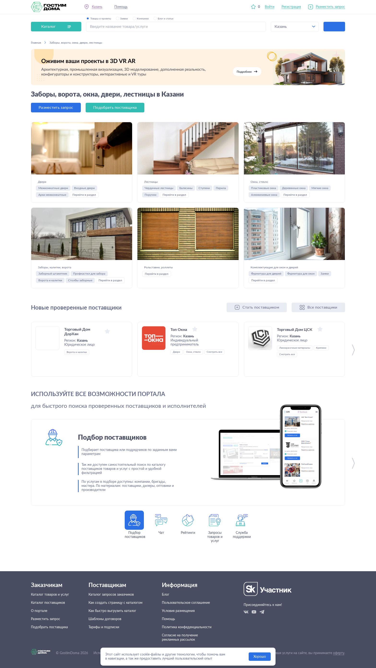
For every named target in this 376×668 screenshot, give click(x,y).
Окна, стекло (266, 181)
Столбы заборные (80, 287)
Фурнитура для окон (301, 287)
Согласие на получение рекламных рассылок (180, 637)
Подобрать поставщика (115, 107)
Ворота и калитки (50, 287)
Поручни (150, 198)
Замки (325, 287)
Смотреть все (214, 365)
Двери (44, 181)
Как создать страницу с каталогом (115, 603)
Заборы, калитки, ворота (69, 270)
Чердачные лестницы (159, 191)
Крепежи (321, 361)
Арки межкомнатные (52, 198)
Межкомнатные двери (53, 191)
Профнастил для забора (89, 280)
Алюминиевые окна (264, 198)
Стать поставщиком (260, 321)
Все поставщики (322, 321)
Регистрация (291, 7)
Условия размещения (178, 611)
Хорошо (259, 656)
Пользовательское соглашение (186, 603)
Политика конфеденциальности (187, 627)
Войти (269, 7)
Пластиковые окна (263, 191)
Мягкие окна (319, 191)
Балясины (186, 191)
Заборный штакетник (52, 280)
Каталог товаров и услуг (50, 594)
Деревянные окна (294, 191)
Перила (221, 191)
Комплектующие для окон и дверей (287, 274)
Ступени (204, 191)
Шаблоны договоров (104, 619)
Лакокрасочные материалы (294, 361)
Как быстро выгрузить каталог (112, 611)
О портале (39, 611)
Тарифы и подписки (103, 627)
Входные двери (84, 191)
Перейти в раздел (84, 198)
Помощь (121, 7)
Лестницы (156, 181)
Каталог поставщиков (48, 603)
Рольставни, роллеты (171, 270)
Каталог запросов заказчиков (111, 594)
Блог (165, 594)
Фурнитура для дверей (266, 287)
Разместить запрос (330, 7)
